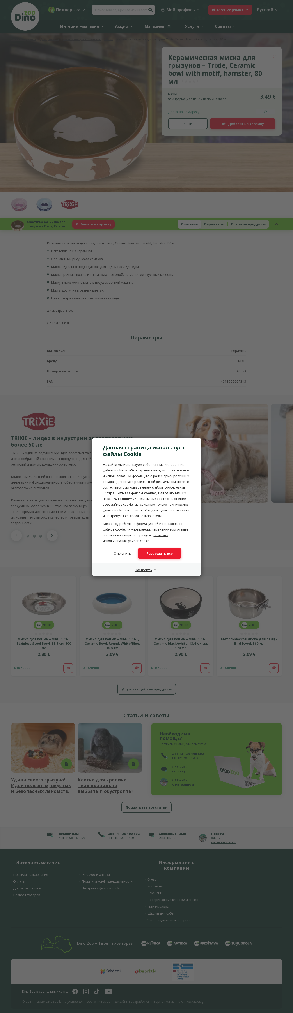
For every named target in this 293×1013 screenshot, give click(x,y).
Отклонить (122, 553)
